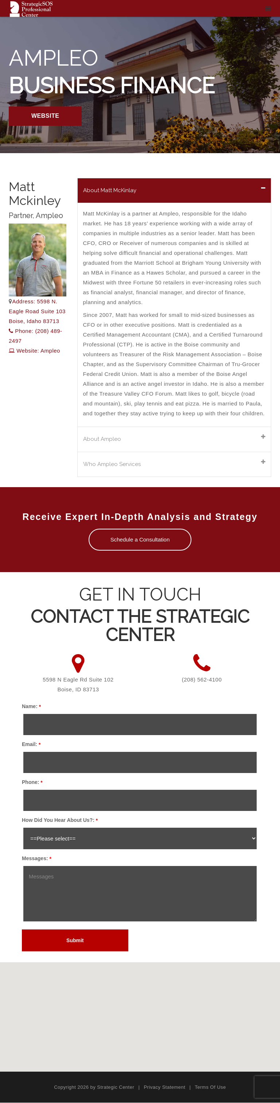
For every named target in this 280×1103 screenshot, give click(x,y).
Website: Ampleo (34, 350)
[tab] (174, 190)
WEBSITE (45, 116)
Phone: (30, 782)
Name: (30, 707)
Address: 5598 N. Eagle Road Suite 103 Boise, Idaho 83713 (37, 311)
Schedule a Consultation (140, 540)
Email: (29, 744)
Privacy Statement (164, 1088)
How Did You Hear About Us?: (58, 820)
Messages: (35, 859)
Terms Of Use (210, 1088)
